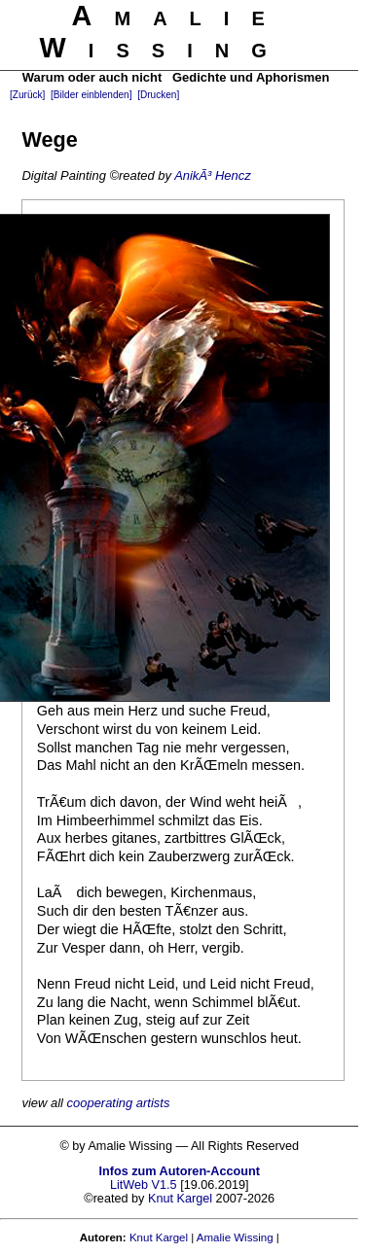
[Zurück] (27, 94)
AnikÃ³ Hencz (212, 175)
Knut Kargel (180, 1198)
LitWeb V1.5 (143, 1185)
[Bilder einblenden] (91, 94)
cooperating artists (118, 1103)
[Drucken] (158, 94)
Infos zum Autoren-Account (179, 1171)
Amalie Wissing (235, 1237)
